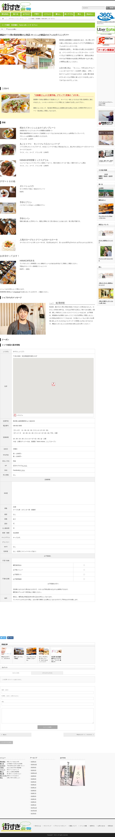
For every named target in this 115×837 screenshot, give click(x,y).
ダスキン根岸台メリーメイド (106, 241)
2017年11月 (34, 807)
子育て (36, 14)
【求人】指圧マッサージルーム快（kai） (106, 302)
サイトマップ (47, 826)
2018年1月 (33, 804)
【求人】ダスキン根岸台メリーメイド (106, 284)
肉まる (4, 734)
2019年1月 (33, 787)
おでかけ (26, 14)
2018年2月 (33, 802)
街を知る (5, 14)
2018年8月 (33, 790)
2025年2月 (33, 761)
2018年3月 (33, 799)
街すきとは (38, 826)
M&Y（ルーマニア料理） (18, 657)
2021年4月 (33, 770)
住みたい (89, 14)
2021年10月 (34, 764)
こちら (25, 465)
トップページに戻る (6, 742)
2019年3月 (33, 781)
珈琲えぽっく (102, 200)
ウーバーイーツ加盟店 (106, 30)
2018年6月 (33, 796)
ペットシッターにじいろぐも (106, 259)
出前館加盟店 (106, 41)
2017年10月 (34, 810)
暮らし (58, 14)
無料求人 (92, 826)
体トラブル (68, 14)
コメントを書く (12, 29)
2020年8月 (33, 776)
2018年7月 (33, 793)
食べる (15, 14)
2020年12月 (34, 773)
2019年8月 (33, 779)
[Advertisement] (47, 620)
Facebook (17, 292)
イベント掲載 (83, 826)
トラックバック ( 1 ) (47, 673)
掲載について (73, 826)
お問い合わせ (101, 826)
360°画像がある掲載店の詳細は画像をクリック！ (106, 18)
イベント (47, 14)
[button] (53, 384)
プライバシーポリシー (60, 826)
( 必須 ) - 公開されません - (10, 695)
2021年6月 (33, 767)
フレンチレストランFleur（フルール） (31, 658)
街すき (56, 835)
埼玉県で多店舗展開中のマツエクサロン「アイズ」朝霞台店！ (56, 659)
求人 (79, 14)
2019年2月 (33, 784)
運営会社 (110, 826)
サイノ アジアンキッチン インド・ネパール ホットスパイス (43, 659)
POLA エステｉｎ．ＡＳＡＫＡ (5, 657)
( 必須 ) (5, 689)
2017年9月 (33, 813)
